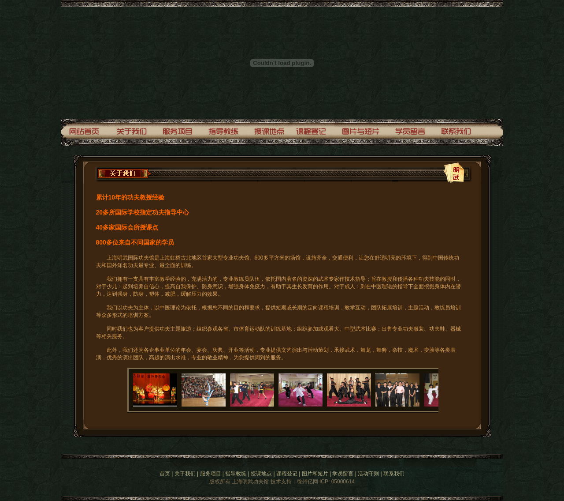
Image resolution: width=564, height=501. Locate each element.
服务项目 (210, 474)
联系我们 (393, 474)
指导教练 (235, 474)
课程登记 (286, 474)
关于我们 (185, 474)
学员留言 (342, 474)
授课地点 (261, 474)
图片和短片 (315, 474)
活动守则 (368, 474)
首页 (165, 474)
